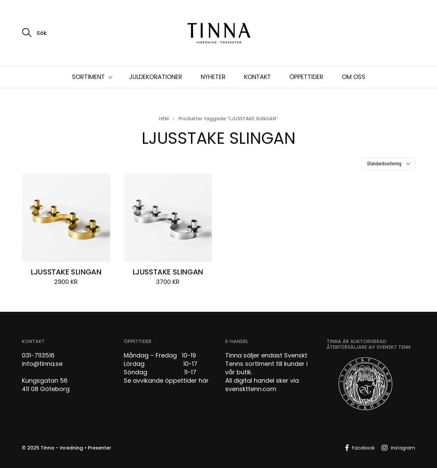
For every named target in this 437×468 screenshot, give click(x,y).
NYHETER (213, 77)
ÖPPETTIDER (306, 77)
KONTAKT (257, 77)
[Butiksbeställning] (389, 164)
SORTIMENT (88, 77)
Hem (164, 118)
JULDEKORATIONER (155, 77)
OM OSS (353, 77)
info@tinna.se (42, 363)
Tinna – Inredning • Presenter (76, 447)
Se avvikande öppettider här (166, 380)
